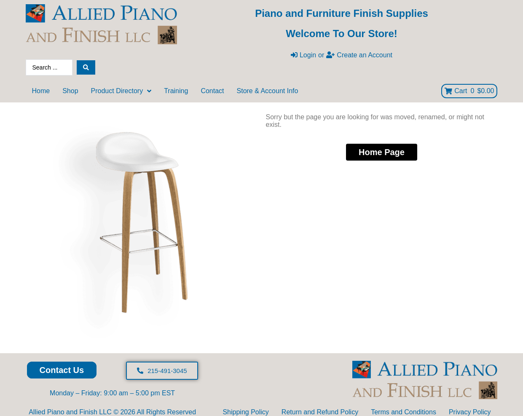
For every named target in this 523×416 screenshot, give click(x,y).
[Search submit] (86, 67)
